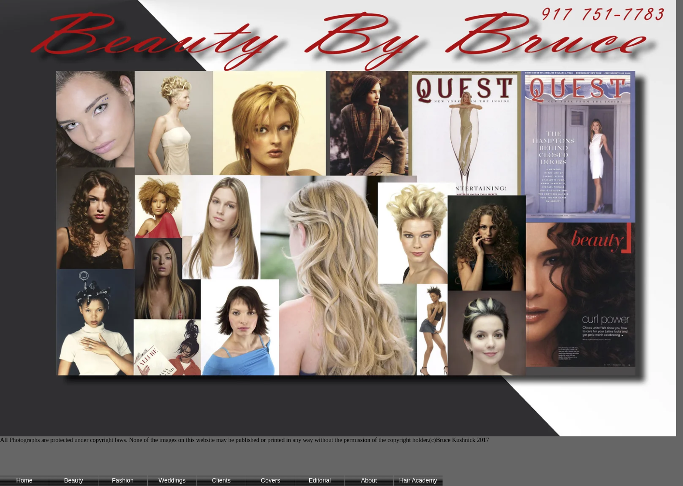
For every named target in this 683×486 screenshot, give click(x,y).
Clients (221, 480)
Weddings (172, 480)
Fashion (123, 480)
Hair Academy (418, 480)
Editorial (320, 480)
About (369, 480)
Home (24, 480)
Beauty (73, 480)
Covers (270, 480)
